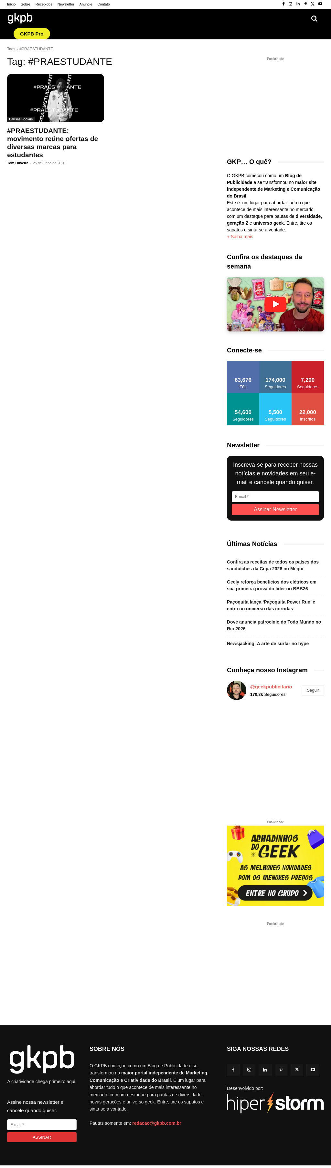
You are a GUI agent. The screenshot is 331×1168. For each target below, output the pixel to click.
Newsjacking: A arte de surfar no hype (268, 643)
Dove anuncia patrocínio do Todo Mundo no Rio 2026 (274, 625)
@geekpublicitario (271, 686)
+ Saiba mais (240, 236)
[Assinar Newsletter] (275, 509)
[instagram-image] (242, 720)
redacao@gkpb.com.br (156, 1123)
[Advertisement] (279, 102)
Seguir (313, 690)
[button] (314, 18)
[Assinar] (42, 1137)
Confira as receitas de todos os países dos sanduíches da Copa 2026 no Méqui (273, 565)
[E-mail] (275, 496)
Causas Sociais (21, 119)
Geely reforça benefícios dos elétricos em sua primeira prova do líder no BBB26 (271, 585)
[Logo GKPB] (20, 19)
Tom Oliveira (17, 163)
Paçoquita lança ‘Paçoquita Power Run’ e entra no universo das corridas (271, 605)
